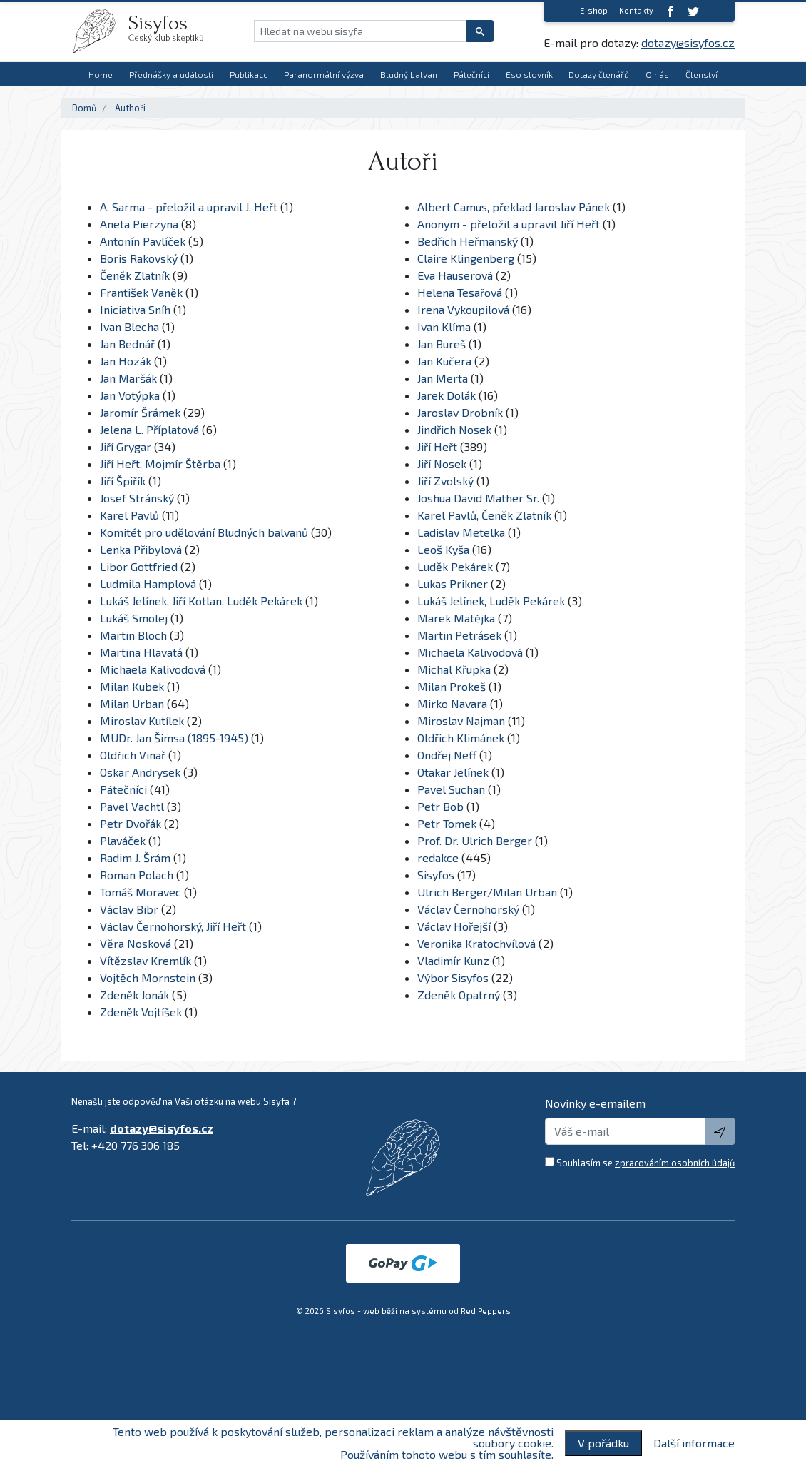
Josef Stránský (137, 498)
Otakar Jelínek (453, 772)
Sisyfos (435, 874)
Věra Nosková (135, 943)
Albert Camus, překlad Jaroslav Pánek (513, 206)
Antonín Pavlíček (142, 241)
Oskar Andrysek (140, 772)
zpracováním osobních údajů (675, 1162)
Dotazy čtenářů (598, 74)
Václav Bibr (129, 909)
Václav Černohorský (468, 909)
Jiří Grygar (125, 446)
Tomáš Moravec (140, 892)
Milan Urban (132, 703)
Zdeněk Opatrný (458, 994)
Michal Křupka (454, 669)
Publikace (249, 74)
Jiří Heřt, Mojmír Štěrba (160, 463)
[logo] (99, 31)
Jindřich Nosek (454, 429)
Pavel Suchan (451, 789)
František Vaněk (141, 292)
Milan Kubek (132, 686)
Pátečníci (471, 74)
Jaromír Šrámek (140, 412)
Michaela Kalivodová (470, 652)
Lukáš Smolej (134, 618)
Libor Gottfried (139, 566)
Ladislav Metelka (461, 532)
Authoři (130, 107)
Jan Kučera (444, 361)
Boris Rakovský (139, 258)
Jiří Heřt (437, 446)
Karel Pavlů (129, 515)
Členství (701, 74)
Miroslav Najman (461, 720)
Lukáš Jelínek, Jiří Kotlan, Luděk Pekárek (201, 600)
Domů (84, 107)
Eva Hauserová (455, 275)
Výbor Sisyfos (453, 977)
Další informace (694, 1443)
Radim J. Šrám (135, 857)
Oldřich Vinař (132, 755)
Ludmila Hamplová (148, 583)
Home (100, 74)
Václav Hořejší (454, 926)
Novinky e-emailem (595, 1103)
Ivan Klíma (444, 326)
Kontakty (636, 10)
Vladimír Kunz (453, 960)
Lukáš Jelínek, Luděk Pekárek (491, 600)
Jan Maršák (128, 378)
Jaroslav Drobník (460, 412)
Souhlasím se (645, 1162)
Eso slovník (529, 74)
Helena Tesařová (459, 292)
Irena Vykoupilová (463, 309)
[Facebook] (670, 11)
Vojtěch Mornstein (147, 977)
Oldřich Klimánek (460, 737)
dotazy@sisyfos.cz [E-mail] (688, 42)
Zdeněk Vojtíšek (141, 1011)
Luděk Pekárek (455, 566)
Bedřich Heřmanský (467, 241)
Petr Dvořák (130, 823)
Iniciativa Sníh (135, 309)
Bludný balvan (408, 74)
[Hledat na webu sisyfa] (360, 31)
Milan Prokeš (451, 686)
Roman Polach (136, 874)
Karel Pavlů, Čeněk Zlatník (484, 515)
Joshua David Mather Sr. (479, 498)
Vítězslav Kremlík (145, 960)
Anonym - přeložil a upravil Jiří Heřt (508, 224)
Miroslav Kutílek (142, 720)
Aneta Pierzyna (139, 224)
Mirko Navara (452, 703)
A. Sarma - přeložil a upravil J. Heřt (188, 206)
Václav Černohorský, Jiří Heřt (173, 926)
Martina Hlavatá (141, 652)
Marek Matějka (456, 618)
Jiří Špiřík (123, 480)
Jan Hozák (125, 361)
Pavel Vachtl (132, 806)
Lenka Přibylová (141, 549)
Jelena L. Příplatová (149, 429)
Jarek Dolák (446, 395)
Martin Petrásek (459, 635)
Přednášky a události (171, 74)
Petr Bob (440, 806)
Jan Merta (442, 378)
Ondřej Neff (446, 755)
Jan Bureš (441, 343)
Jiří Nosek (441, 463)
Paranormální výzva (324, 74)
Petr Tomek (446, 823)
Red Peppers (486, 1310)
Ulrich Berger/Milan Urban (487, 892)
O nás (657, 74)
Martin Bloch (133, 635)
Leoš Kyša (443, 549)
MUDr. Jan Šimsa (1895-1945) (174, 737)
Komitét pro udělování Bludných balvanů (204, 532)
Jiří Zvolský (445, 480)
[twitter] (693, 11)
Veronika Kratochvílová (476, 943)
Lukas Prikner (452, 583)
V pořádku (603, 1443)
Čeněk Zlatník (135, 275)
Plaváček (123, 840)
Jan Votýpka (130, 395)
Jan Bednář (127, 343)
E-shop (594, 10)
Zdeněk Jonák (134, 994)
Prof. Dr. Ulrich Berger (476, 840)
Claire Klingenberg (465, 258)
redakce (438, 857)
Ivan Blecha (129, 326)
